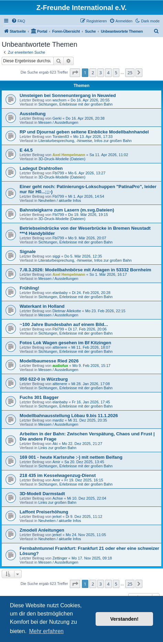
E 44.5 (26, 150)
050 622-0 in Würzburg (44, 379)
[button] (75, 72)
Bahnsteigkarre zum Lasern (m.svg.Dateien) (67, 210)
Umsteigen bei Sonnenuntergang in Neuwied (68, 95)
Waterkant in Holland (42, 306)
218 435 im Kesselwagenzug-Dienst (58, 475)
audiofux (60, 365)
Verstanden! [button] (124, 619)
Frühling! (29, 288)
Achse (57, 498)
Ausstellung (32, 113)
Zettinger (59, 558)
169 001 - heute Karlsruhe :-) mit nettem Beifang (71, 457)
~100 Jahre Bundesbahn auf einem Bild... (64, 324)
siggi (56, 256)
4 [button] (108, 72)
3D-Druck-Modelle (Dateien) (61, 159)
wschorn (59, 100)
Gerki (56, 118)
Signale (28, 251)
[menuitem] (18, 21)
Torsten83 (60, 136)
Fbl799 (58, 173)
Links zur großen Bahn (57, 448)
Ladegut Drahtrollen (41, 168)
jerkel (56, 516)
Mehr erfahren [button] (46, 631)
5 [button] (116, 72)
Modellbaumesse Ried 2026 (49, 360)
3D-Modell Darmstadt (42, 493)
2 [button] (92, 72)
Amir (56, 462)
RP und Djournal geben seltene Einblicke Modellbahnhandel (84, 131)
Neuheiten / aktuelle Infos (59, 200)
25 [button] (129, 72)
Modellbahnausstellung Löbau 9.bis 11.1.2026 (69, 415)
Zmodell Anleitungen (42, 530)
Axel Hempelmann (68, 155)
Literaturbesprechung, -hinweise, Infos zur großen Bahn (85, 141)
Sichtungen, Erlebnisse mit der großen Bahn (75, 104)
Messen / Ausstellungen (58, 122)
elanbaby (60, 293)
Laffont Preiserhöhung (44, 511)
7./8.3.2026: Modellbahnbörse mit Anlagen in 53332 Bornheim (85, 269)
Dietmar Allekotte (66, 311)
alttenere (59, 347)
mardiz (58, 420)
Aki (54, 444)
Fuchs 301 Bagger (39, 397)
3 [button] (100, 72)
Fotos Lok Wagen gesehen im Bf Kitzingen (65, 342)
